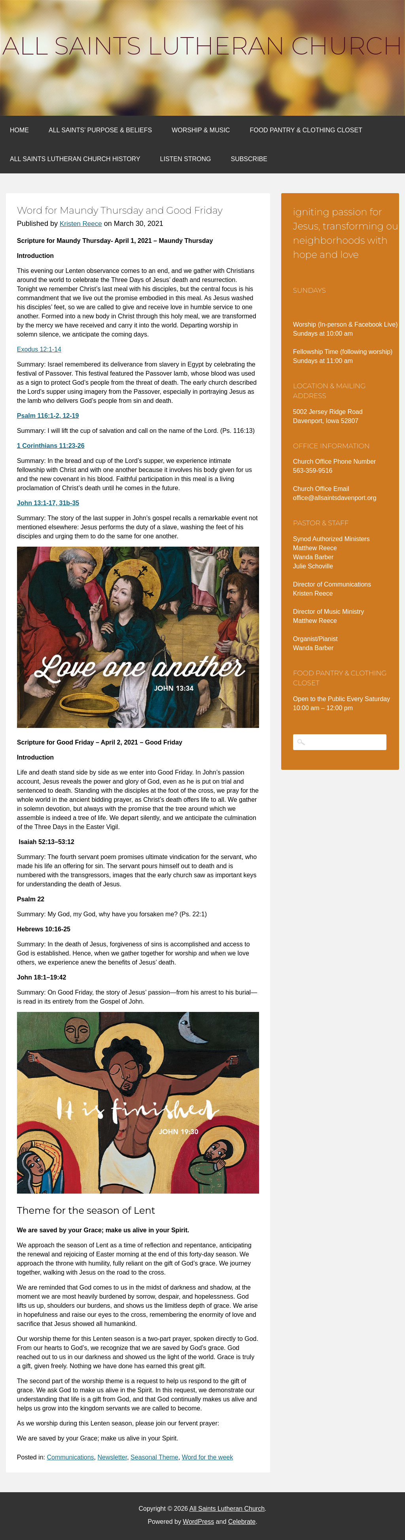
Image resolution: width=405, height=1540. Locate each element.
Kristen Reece (81, 224)
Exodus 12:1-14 (39, 349)
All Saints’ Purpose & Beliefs (100, 130)
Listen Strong (185, 159)
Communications (70, 1457)
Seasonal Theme (154, 1457)
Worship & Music (201, 130)
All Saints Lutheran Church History (75, 159)
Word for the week (207, 1457)
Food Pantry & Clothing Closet (306, 130)
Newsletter (112, 1457)
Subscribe (249, 159)
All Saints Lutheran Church (202, 46)
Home (19, 130)
